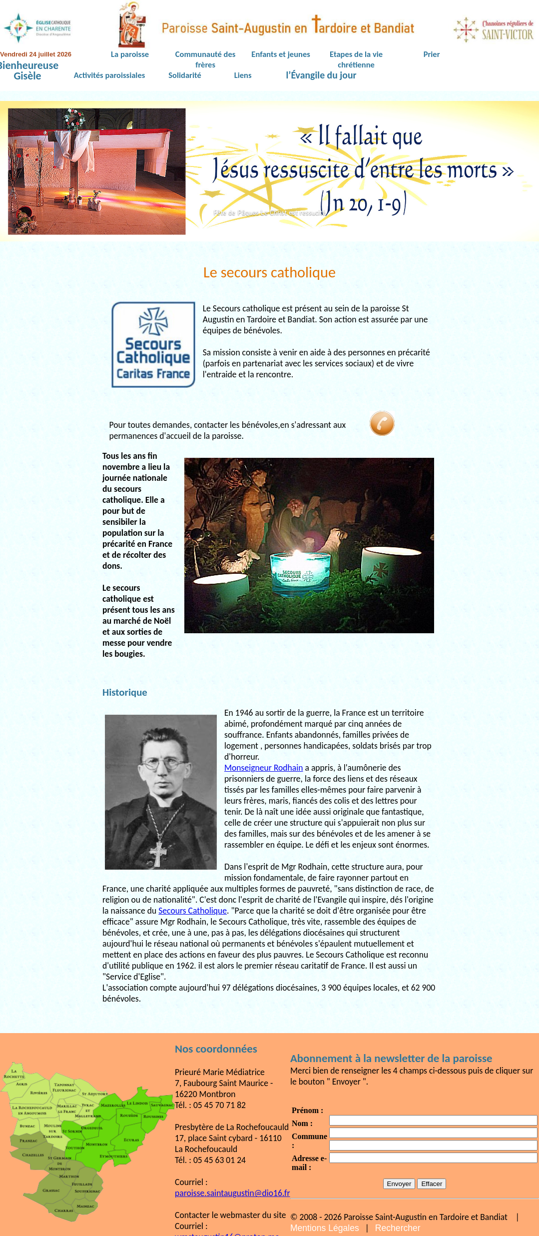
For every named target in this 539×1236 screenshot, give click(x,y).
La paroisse (130, 54)
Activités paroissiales (109, 75)
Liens (243, 75)
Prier (432, 54)
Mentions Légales (324, 1228)
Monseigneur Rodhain (263, 767)
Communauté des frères (205, 59)
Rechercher (398, 1228)
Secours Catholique (192, 910)
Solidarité (184, 75)
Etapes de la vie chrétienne (356, 59)
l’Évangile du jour (321, 75)
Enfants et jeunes (280, 54)
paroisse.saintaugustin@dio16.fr (232, 1193)
